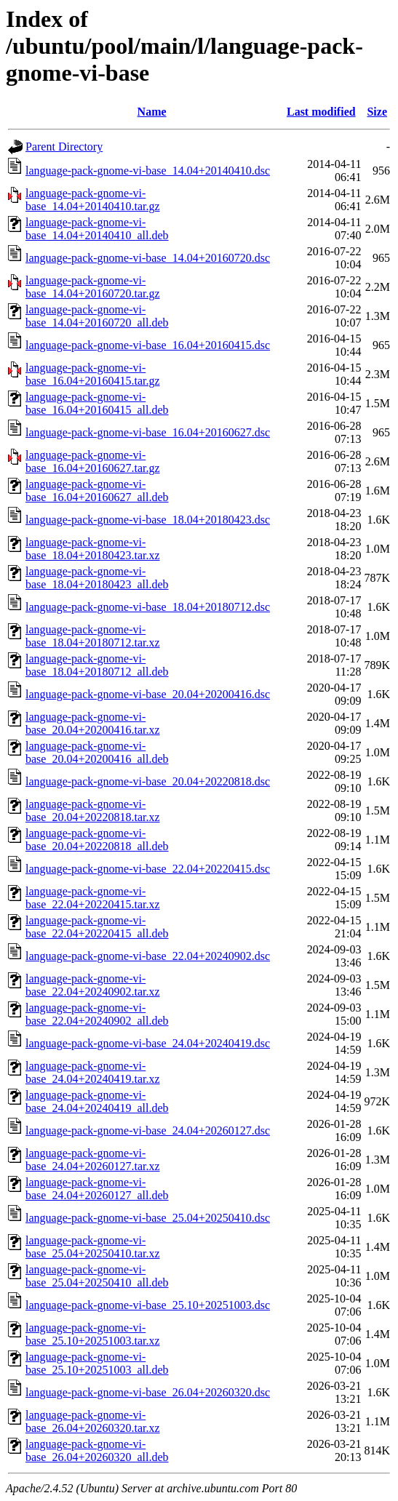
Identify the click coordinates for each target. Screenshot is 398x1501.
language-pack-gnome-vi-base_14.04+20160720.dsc (147, 258)
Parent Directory (64, 146)
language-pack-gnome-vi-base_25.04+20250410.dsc (147, 1218)
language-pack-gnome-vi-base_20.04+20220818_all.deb (97, 839)
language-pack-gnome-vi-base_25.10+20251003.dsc (147, 1305)
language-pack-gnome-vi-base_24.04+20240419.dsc (147, 1043)
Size (377, 111)
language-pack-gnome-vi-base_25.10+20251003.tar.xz (92, 1334)
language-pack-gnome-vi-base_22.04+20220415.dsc (147, 868)
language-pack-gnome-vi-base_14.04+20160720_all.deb (97, 316)
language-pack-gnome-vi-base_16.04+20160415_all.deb (97, 403)
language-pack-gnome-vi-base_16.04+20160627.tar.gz (92, 461)
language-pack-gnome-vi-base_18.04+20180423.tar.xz (92, 548)
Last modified (321, 111)
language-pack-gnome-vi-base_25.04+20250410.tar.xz (92, 1247)
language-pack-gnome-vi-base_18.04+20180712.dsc (147, 607)
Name (152, 111)
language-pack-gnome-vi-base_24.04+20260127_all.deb (97, 1188)
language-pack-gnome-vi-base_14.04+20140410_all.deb (97, 228)
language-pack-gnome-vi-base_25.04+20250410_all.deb (97, 1276)
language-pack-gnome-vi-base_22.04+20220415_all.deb (97, 927)
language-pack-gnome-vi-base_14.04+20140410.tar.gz (92, 199)
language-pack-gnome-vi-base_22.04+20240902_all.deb (97, 1014)
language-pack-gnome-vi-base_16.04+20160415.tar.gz (92, 374)
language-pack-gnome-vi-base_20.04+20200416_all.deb (97, 752)
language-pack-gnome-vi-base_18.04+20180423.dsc (147, 519)
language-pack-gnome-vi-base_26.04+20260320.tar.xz (92, 1421)
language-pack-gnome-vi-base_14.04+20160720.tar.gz (92, 287)
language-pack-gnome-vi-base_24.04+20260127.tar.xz (92, 1159)
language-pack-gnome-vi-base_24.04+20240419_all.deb (97, 1101)
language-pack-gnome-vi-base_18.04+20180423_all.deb (97, 578)
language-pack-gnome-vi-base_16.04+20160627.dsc (147, 432)
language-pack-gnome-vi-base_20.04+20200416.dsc (147, 694)
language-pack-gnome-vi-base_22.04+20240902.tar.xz (92, 985)
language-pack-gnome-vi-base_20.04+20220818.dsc (147, 781)
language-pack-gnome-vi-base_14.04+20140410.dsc (147, 170)
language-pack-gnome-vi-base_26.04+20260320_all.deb (97, 1450)
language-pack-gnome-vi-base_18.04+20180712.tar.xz (92, 636)
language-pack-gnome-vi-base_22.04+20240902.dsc (147, 956)
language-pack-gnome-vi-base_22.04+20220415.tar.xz (92, 897)
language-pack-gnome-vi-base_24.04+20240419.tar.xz (92, 1072)
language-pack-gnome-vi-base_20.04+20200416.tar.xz (92, 723)
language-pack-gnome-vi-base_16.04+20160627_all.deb (97, 490)
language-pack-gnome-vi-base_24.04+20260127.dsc (147, 1130)
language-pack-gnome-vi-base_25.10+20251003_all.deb (97, 1363)
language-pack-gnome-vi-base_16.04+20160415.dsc (147, 345)
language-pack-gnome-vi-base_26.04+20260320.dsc (147, 1392)
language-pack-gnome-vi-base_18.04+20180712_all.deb (97, 665)
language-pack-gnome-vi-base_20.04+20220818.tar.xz (92, 810)
